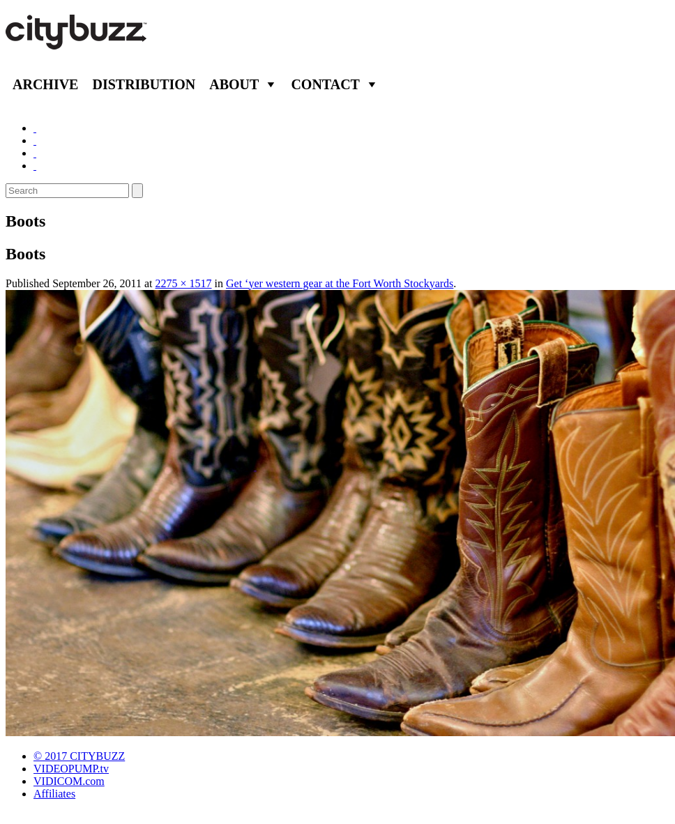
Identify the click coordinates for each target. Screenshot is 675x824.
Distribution (143, 84)
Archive (45, 84)
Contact (325, 84)
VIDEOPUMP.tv (71, 769)
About (234, 84)
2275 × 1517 (184, 283)
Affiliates (54, 794)
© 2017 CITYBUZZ (79, 756)
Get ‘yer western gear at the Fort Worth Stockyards (339, 283)
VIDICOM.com (69, 781)
